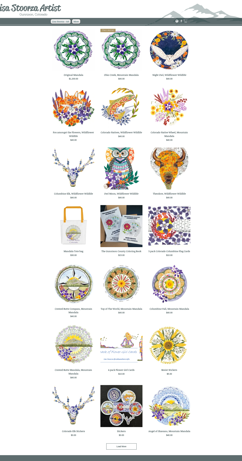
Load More (121, 446)
